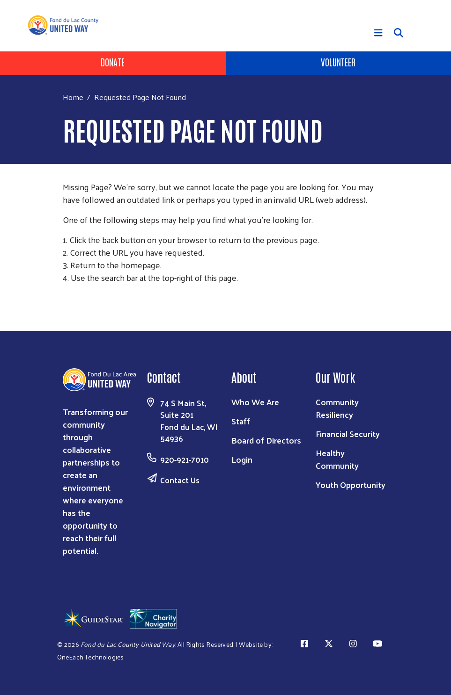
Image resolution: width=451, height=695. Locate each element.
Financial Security (348, 433)
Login (241, 459)
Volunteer (338, 62)
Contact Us (180, 480)
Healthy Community (337, 459)
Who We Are (255, 401)
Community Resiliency (337, 408)
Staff (240, 421)
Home (73, 97)
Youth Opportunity (350, 484)
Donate (113, 62)
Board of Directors (266, 440)
